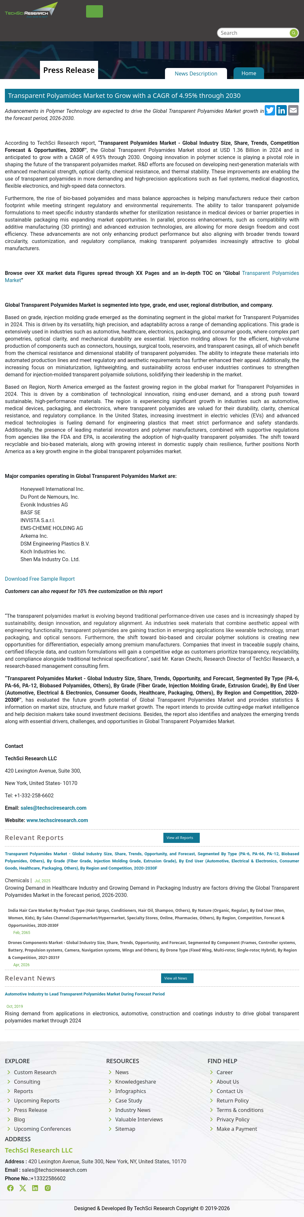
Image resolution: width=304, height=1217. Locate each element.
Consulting (22, 1081)
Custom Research (31, 1072)
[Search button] (294, 33)
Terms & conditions (235, 1110)
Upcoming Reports (32, 1100)
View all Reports (180, 837)
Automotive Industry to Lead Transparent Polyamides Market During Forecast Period (85, 994)
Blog (15, 1119)
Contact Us (225, 1091)
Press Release (26, 1110)
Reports (19, 1091)
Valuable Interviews (134, 1119)
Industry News (128, 1110)
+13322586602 (48, 1178)
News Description (196, 73)
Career (220, 1072)
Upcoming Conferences (38, 1128)
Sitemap (120, 1128)
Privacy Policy (228, 1119)
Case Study (124, 1100)
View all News (175, 978)
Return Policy (228, 1100)
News (117, 1072)
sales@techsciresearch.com (54, 1170)
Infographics (126, 1091)
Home (248, 73)
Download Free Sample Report (40, 579)
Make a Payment (232, 1128)
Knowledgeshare (131, 1081)
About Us (223, 1081)
